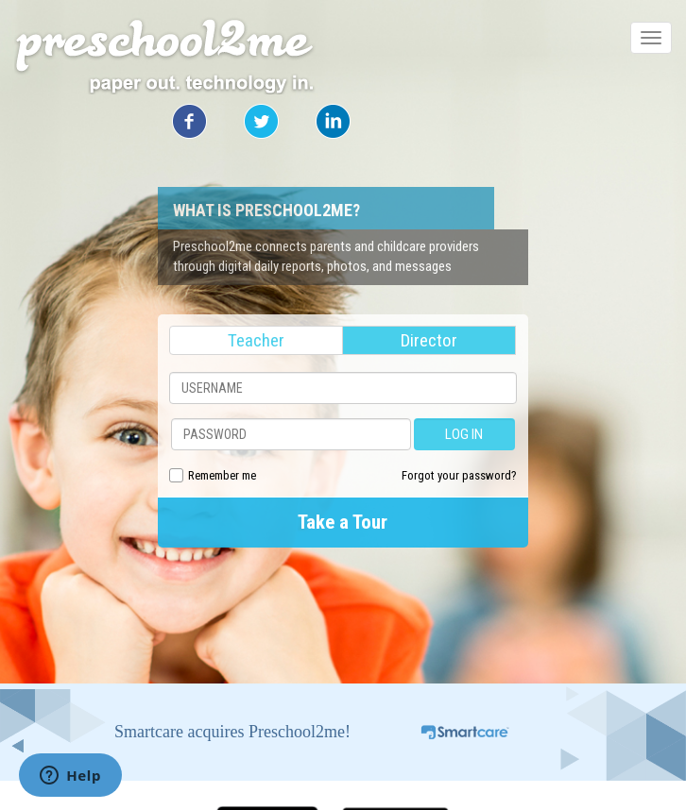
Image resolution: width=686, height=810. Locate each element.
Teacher (256, 340)
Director (429, 340)
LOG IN (464, 434)
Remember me (222, 475)
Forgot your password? (459, 475)
